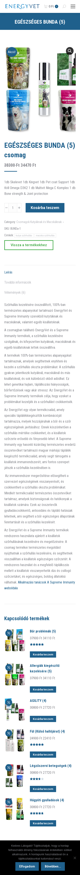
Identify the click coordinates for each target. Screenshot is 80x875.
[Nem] (75, 858)
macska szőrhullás (45, 235)
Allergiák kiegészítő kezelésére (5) (45, 668)
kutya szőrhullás (24, 235)
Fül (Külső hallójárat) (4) (47, 731)
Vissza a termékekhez (29, 245)
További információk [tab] (17, 282)
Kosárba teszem (45, 207)
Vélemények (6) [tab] (14, 292)
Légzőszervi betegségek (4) (50, 766)
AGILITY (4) (38, 701)
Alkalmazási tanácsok (32, 582)
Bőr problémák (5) (43, 631)
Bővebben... (53, 866)
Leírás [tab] (8, 272)
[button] (70, 51)
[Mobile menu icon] (73, 6)
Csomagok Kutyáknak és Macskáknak (39, 222)
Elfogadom (27, 866)
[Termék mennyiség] (13, 207)
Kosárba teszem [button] (43, 654)
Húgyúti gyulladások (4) (47, 800)
